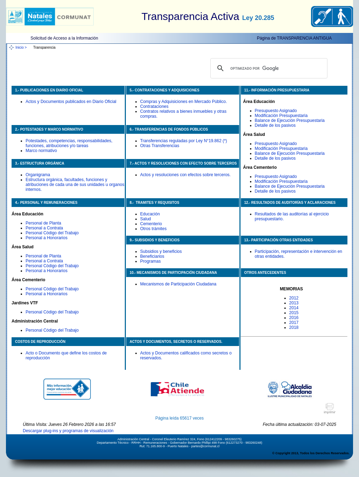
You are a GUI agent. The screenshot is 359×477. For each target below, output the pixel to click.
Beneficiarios (152, 256)
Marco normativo (41, 150)
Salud (145, 218)
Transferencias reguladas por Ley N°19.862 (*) (183, 140)
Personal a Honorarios (46, 237)
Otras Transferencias (159, 145)
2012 (294, 298)
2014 (294, 307)
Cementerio (151, 223)
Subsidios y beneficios (161, 251)
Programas (150, 261)
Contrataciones (154, 106)
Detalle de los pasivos (275, 125)
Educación (150, 214)
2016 (294, 317)
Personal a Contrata (44, 228)
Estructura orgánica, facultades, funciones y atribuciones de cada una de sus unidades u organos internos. (75, 184)
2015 (294, 312)
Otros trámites (153, 228)
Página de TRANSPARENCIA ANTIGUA (294, 38)
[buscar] (267, 68)
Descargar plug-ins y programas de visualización (68, 430)
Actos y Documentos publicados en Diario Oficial (71, 101)
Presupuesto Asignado (276, 110)
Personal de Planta (43, 223)
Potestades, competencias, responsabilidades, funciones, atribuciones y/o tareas (69, 143)
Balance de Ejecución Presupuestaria (290, 120)
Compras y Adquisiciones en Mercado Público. (183, 101)
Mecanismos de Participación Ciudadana (178, 284)
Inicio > (21, 47)
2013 (294, 302)
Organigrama (38, 174)
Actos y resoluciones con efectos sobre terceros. (185, 174)
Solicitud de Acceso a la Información (64, 38)
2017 (294, 322)
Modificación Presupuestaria (281, 115)
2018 (294, 327)
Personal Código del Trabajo (52, 232)
